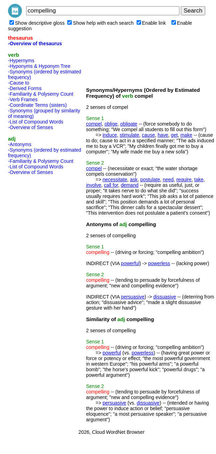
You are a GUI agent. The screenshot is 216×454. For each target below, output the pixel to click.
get (174, 135)
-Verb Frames (23, 99)
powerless (159, 263)
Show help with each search (100, 23)
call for (111, 185)
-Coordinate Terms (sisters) (37, 105)
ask (134, 179)
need (168, 179)
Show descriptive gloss (36, 23)
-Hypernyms (21, 60)
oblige (111, 124)
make (186, 135)
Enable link (151, 23)
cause (148, 135)
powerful (130, 263)
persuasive (133, 297)
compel (94, 124)
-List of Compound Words (35, 122)
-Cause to (18, 83)
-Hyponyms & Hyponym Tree (39, 66)
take (198, 179)
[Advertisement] (36, 281)
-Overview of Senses (30, 127)
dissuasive (164, 297)
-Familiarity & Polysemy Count (41, 94)
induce (109, 135)
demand (130, 185)
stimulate (129, 135)
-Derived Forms (24, 88)
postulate (150, 179)
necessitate (114, 179)
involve (93, 185)
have (162, 135)
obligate (128, 124)
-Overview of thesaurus (35, 43)
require (184, 179)
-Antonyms (19, 144)
